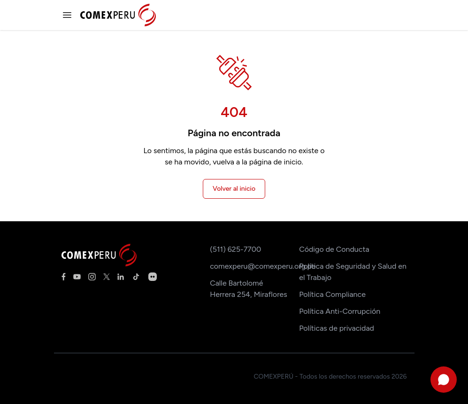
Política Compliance (332, 294)
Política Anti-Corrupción (339, 311)
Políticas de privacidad (336, 328)
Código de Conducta (334, 249)
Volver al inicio (234, 189)
